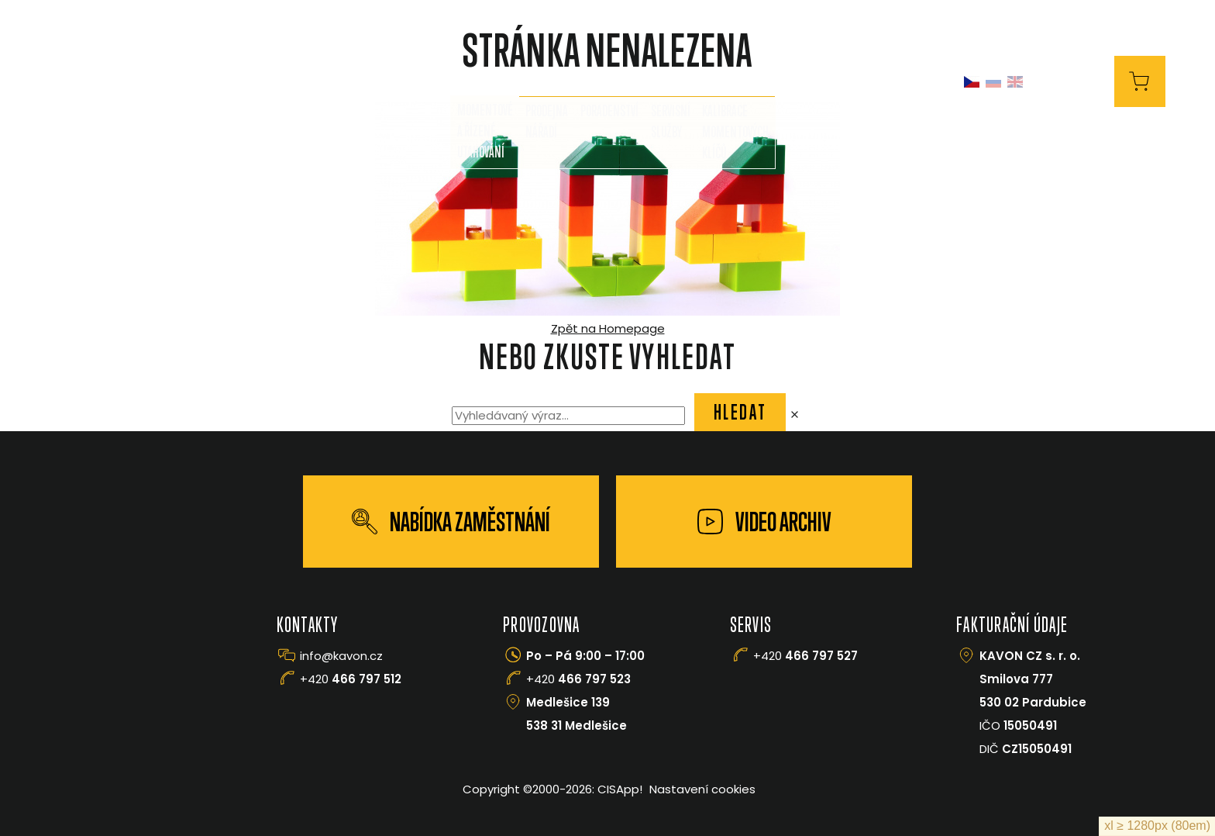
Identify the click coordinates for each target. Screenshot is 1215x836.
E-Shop (1078, 81)
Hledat (740, 411)
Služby (544, 81)
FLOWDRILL (630, 81)
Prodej (466, 81)
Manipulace (728, 81)
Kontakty (825, 81)
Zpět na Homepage (608, 328)
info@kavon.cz (341, 656)
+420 (350, 679)
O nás (398, 81)
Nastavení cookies (702, 789)
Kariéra (908, 81)
